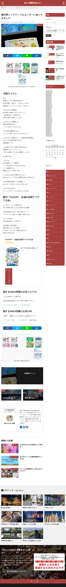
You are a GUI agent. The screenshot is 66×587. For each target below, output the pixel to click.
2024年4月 (49, 115)
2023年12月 (49, 120)
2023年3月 (49, 131)
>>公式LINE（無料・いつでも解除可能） (15, 308)
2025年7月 (49, 98)
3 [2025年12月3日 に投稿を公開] (51, 149)
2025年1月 (49, 105)
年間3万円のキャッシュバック (60, 63)
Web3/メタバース (53, 177)
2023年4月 (49, 130)
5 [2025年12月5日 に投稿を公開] (57, 149)
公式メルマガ (6, 577)
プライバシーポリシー (28, 579)
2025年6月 (49, 99)
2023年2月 (49, 132)
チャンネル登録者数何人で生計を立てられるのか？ (31, 459)
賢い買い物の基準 (60, 70)
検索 (48, 35)
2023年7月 (49, 126)
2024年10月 (49, 108)
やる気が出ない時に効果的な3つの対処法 (31, 434)
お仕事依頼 (23, 577)
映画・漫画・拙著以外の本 (55, 248)
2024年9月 (49, 109)
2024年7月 (49, 112)
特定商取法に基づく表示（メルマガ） (53, 577)
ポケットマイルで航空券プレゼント (60, 56)
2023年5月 (49, 129)
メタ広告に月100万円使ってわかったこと (60, 78)
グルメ (50, 195)
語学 (49, 261)
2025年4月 (49, 101)
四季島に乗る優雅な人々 (8, 529)
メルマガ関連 (51, 213)
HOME (4, 7)
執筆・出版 (51, 230)
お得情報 (50, 182)
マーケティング (30, 22)
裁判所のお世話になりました (30, 496)
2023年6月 (49, 127)
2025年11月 (49, 93)
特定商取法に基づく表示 (34, 577)
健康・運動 (51, 222)
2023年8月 (49, 125)
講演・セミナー (52, 266)
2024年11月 (49, 107)
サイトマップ (40, 579)
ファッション (51, 199)
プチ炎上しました (49, 496)
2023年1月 (49, 133)
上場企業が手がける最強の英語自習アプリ (60, 48)
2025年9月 (49, 95)
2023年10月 (49, 123)
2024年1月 (49, 119)
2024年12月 (49, 106)
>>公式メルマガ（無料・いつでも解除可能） (17, 293)
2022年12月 (49, 134)
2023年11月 (49, 121)
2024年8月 (49, 111)
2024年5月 (49, 114)
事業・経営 (51, 217)
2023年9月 (49, 124)
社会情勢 (50, 257)
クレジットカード (51, 63)
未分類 (52, 46)
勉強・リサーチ (52, 226)
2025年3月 (49, 102)
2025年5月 (49, 100)
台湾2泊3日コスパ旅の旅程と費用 (10, 513)
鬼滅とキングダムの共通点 (30, 513)
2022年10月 (49, 137)
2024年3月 (49, 117)
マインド (11, 7)
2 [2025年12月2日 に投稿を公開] (49, 149)
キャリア (50, 186)
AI (48, 173)
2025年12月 (49, 92)
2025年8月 (49, 96)
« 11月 (54, 159)
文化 (49, 239)
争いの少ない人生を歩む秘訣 (52, 513)
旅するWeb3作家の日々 (33, 3)
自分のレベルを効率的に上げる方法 (32, 529)
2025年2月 (49, 103)
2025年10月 (49, 94)
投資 (49, 235)
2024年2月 (49, 118)
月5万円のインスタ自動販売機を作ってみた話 (31, 447)
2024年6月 (49, 113)
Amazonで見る (22, 270)
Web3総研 (15, 577)
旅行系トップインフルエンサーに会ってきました (26, 7)
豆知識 (50, 270)
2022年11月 (49, 136)
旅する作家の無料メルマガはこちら (16, 560)
